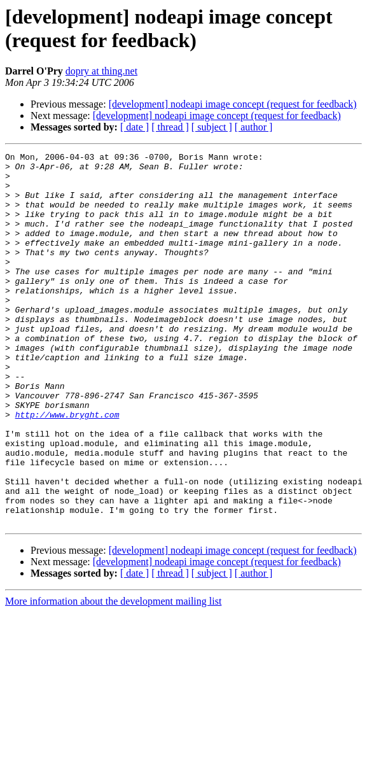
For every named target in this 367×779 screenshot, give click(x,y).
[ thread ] (170, 127)
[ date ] (134, 127)
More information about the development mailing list (113, 675)
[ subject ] (211, 127)
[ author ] (254, 127)
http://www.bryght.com (67, 468)
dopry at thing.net (101, 71)
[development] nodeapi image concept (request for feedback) (233, 104)
